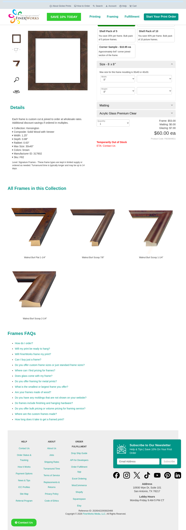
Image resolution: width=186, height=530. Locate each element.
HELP (24, 441)
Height (104, 89)
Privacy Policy (51, 494)
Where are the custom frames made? (36, 414)
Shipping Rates (51, 462)
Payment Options (24, 473)
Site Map (24, 494)
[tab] (136, 64)
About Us (51, 448)
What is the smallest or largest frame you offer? (41, 386)
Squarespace (79, 499)
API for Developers (79, 460)
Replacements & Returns (52, 484)
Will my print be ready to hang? (32, 348)
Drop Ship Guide (79, 453)
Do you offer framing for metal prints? (36, 381)
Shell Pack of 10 (148, 31)
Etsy (79, 505)
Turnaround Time (51, 468)
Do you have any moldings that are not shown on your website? (50, 397)
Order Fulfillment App (79, 469)
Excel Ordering (79, 478)
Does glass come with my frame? (33, 375)
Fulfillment (132, 16)
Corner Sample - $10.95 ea (115, 47)
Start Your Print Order (161, 16)
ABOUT (51, 441)
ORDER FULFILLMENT (79, 444)
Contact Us (24, 448)
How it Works (24, 467)
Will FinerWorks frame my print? (33, 354)
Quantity (101, 121)
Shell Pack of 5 (108, 31)
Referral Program (24, 501)
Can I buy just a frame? (28, 359)
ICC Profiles (24, 487)
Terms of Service (52, 475)
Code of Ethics (52, 501)
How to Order (82, 6)
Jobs (51, 455)
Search (98, 6)
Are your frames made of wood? (33, 392)
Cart (133, 6)
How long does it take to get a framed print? (39, 419)
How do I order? (24, 343)
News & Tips (24, 480)
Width (104, 77)
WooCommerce (79, 485)
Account (110, 6)
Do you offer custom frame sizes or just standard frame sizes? (50, 365)
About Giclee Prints (60, 6)
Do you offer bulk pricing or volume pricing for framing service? (50, 408)
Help (123, 6)
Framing (112, 16)
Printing (95, 16)
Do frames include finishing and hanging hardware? (44, 403)
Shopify (79, 492)
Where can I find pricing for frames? (35, 370)
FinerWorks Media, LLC (94, 514)
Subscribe (169, 461)
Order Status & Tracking (24, 457)
